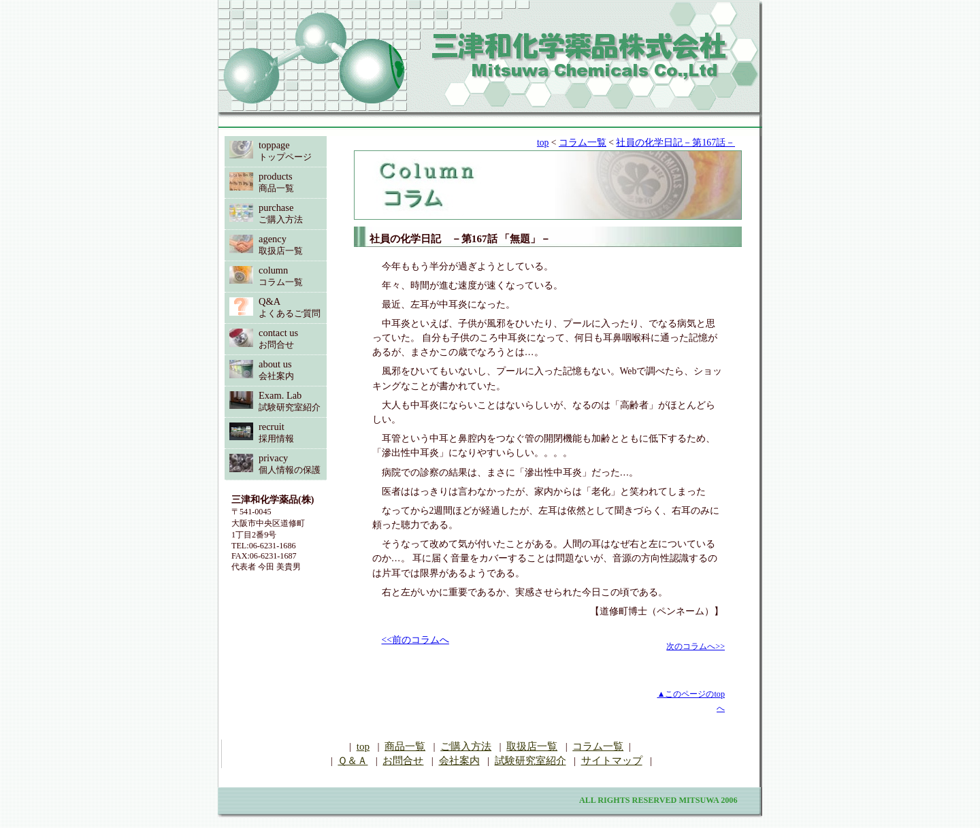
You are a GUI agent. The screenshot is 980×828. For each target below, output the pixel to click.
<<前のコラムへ (415, 640)
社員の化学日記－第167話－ (675, 142)
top (543, 142)
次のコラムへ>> (695, 646)
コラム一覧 (582, 142)
